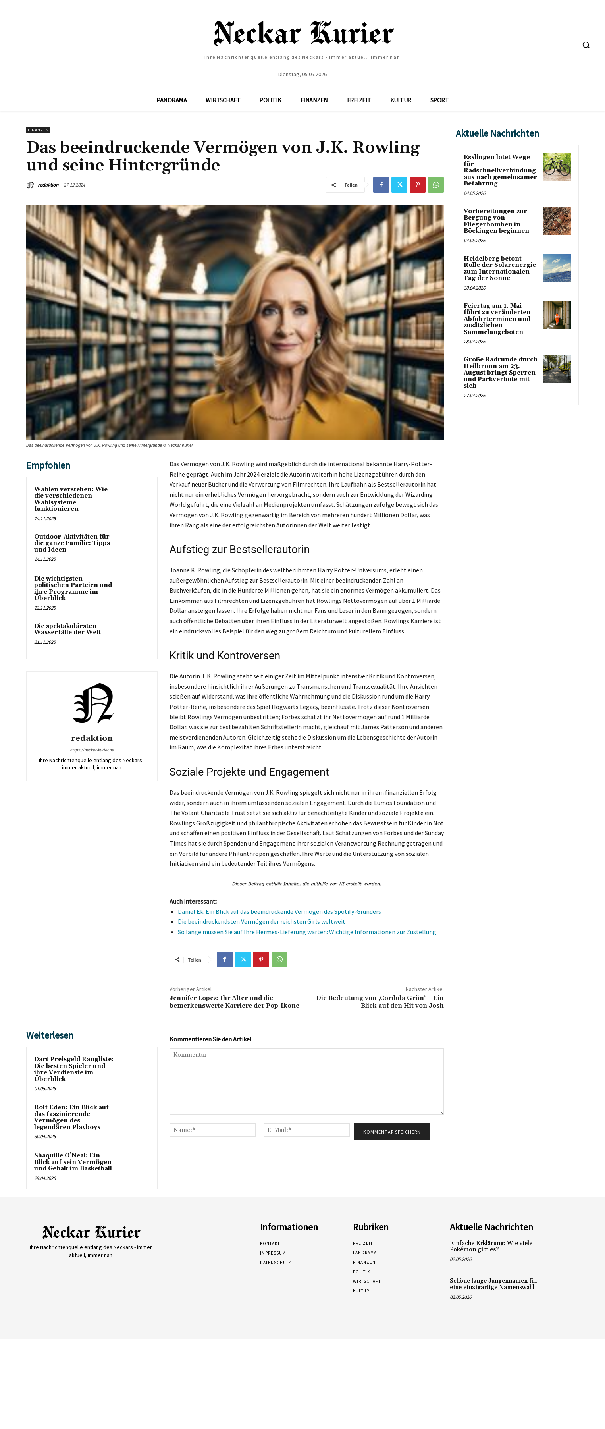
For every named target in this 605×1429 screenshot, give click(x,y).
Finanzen (38, 130)
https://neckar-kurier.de (92, 750)
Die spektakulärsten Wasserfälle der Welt (67, 629)
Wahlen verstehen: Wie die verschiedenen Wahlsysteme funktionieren (71, 499)
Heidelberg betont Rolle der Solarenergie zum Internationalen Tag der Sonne (500, 268)
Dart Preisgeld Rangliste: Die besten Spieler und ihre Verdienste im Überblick (74, 1069)
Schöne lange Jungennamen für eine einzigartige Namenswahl (494, 1284)
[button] (585, 44)
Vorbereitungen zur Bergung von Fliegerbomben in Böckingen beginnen (496, 221)
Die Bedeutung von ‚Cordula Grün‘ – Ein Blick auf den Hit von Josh (380, 1002)
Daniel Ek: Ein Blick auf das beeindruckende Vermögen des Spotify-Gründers (279, 911)
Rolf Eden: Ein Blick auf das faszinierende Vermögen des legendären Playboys (71, 1117)
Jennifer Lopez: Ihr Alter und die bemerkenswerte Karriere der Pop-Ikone (234, 1002)
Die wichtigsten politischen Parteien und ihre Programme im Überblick (73, 588)
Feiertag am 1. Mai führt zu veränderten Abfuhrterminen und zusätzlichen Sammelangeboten (497, 319)
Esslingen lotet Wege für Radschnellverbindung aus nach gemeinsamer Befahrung (500, 170)
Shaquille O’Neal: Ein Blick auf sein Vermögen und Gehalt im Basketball (73, 1162)
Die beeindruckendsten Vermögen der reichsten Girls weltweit (261, 921)
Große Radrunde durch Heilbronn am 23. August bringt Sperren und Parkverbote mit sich (501, 373)
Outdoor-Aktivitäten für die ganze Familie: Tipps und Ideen (72, 543)
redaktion (48, 185)
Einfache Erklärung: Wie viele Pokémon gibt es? (491, 1247)
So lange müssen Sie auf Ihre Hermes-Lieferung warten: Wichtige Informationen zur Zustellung (307, 932)
